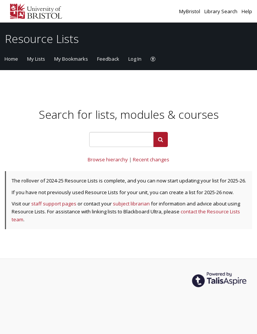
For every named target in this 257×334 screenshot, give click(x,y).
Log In (134, 58)
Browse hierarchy (108, 159)
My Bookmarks (71, 58)
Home (11, 58)
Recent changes (151, 159)
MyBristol (190, 11)
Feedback (108, 58)
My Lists (36, 58)
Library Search (221, 11)
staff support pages (53, 203)
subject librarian (131, 203)
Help (247, 11)
